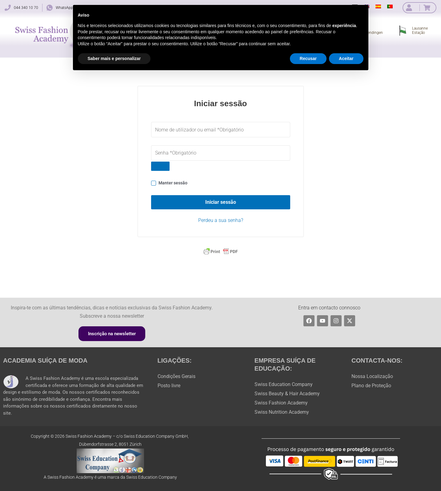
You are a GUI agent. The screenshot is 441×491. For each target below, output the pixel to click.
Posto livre (169, 385)
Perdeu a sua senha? (220, 220)
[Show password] (160, 166)
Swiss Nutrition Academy (282, 412)
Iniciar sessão (220, 202)
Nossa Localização (372, 376)
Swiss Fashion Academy (281, 403)
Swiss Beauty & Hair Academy (287, 393)
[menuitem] (378, 6)
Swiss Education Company (284, 384)
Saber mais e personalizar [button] (114, 58)
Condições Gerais (176, 376)
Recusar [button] (308, 58)
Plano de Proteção (371, 385)
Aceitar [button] (346, 58)
